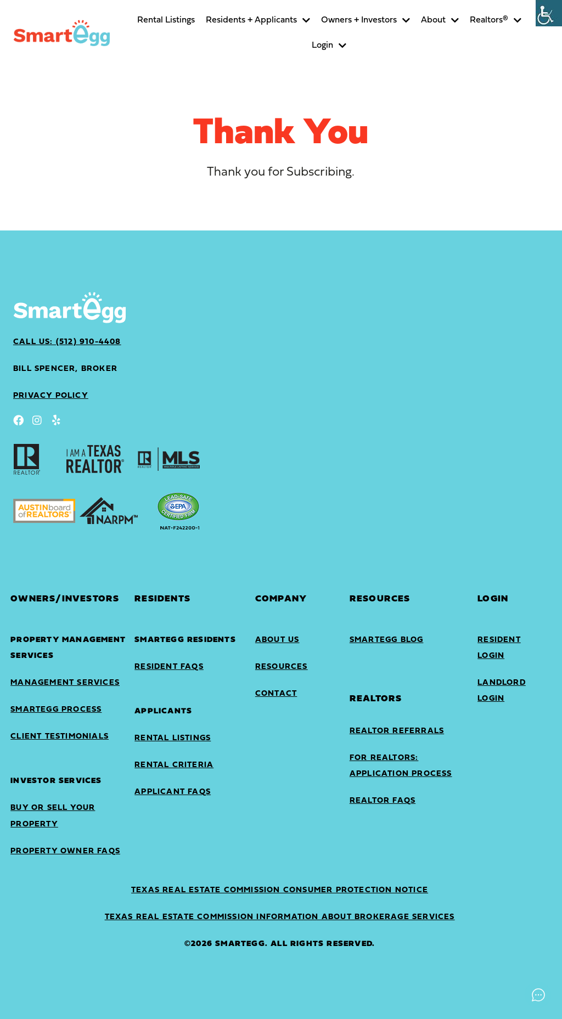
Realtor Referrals (397, 731)
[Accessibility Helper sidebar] (549, 13)
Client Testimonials (59, 737)
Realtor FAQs (382, 801)
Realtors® (495, 20)
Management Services (65, 683)
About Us (277, 640)
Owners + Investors (365, 20)
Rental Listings (166, 20)
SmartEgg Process (56, 710)
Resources (281, 667)
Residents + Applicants (258, 20)
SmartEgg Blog (387, 640)
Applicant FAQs (172, 792)
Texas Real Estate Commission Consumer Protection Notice (279, 890)
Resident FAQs (169, 667)
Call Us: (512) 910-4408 (67, 342)
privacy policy (50, 396)
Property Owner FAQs (65, 851)
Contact (276, 694)
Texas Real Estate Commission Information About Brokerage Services (280, 917)
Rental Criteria (173, 765)
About (440, 20)
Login (329, 45)
